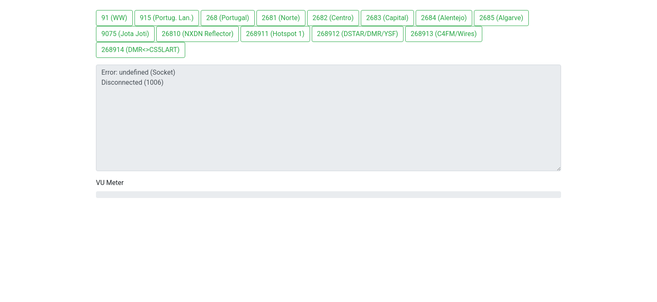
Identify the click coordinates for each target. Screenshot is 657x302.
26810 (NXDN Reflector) (197, 34)
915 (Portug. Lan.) (167, 18)
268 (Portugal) (227, 18)
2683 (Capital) (387, 18)
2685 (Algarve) (501, 18)
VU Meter (110, 183)
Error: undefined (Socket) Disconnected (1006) (328, 118)
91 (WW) (114, 18)
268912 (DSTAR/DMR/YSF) (357, 34)
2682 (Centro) (333, 18)
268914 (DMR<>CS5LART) (140, 50)
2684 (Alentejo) (444, 18)
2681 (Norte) (281, 18)
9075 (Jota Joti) (125, 34)
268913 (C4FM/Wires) (444, 34)
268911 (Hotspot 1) (275, 34)
